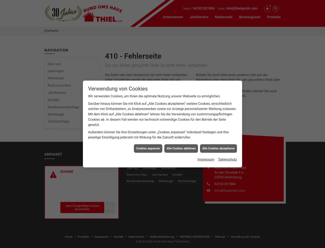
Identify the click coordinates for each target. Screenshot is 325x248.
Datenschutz (227, 158)
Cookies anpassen (148, 146)
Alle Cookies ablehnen (181, 146)
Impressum (206, 158)
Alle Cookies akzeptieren (218, 146)
